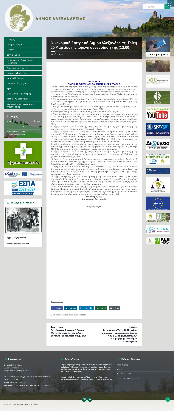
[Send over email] (101, 308)
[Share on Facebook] (57, 308)
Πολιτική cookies (124, 374)
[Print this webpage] (114, 308)
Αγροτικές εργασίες (16, 237)
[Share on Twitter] (70, 308)
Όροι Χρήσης (122, 365)
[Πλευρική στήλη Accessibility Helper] (170, 3)
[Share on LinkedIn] (86, 308)
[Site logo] (45, 31)
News (61, 54)
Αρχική (53, 54)
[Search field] (156, 6)
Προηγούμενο (57, 327)
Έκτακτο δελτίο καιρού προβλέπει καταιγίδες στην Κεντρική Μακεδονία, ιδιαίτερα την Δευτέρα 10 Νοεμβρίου (86, 378)
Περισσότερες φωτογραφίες (18, 243)
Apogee (35, 404)
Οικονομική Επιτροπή (77, 315)
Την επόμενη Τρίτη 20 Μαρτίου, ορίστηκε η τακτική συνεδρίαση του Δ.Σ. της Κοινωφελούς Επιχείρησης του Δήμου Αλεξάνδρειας (119, 336)
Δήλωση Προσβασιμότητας (128, 378)
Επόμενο (133, 327)
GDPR (119, 369)
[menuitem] (23, 39)
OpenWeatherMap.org (16, 134)
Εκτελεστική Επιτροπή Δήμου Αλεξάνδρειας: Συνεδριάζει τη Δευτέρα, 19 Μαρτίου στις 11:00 (68, 333)
